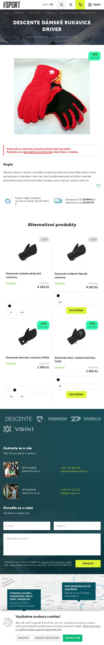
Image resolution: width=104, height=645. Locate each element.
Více (98, 184)
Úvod (6, 12)
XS (11, 396)
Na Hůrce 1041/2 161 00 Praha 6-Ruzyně (24, 599)
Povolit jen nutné (47, 638)
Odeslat (88, 563)
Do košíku (76, 310)
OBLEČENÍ (34, 12)
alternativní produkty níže (38, 152)
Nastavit (23, 638)
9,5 (22, 312)
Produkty (19, 12)
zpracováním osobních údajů (56, 562)
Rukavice (50, 12)
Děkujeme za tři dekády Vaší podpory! (79, 591)
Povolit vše (72, 638)
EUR (45, 4)
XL (22, 396)
